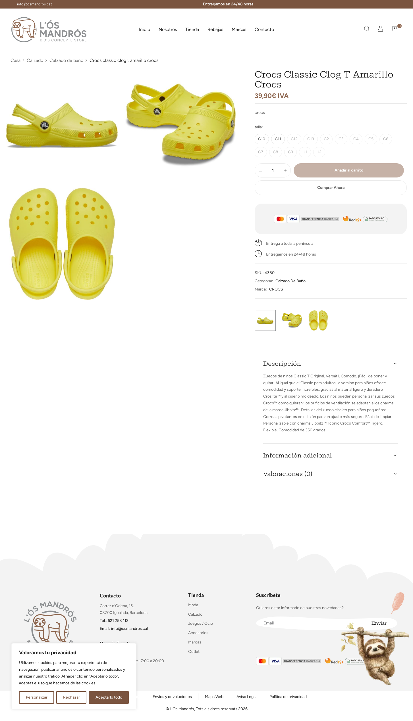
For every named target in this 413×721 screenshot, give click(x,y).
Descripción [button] (282, 363)
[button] (395, 29)
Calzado (35, 60)
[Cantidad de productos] (272, 171)
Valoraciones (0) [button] (287, 473)
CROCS (276, 289)
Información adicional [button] (297, 455)
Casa (15, 60)
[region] (73, 676)
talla (258, 127)
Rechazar (71, 697)
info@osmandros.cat (34, 4)
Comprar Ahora (330, 187)
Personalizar (36, 697)
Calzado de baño (66, 60)
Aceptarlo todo (109, 697)
